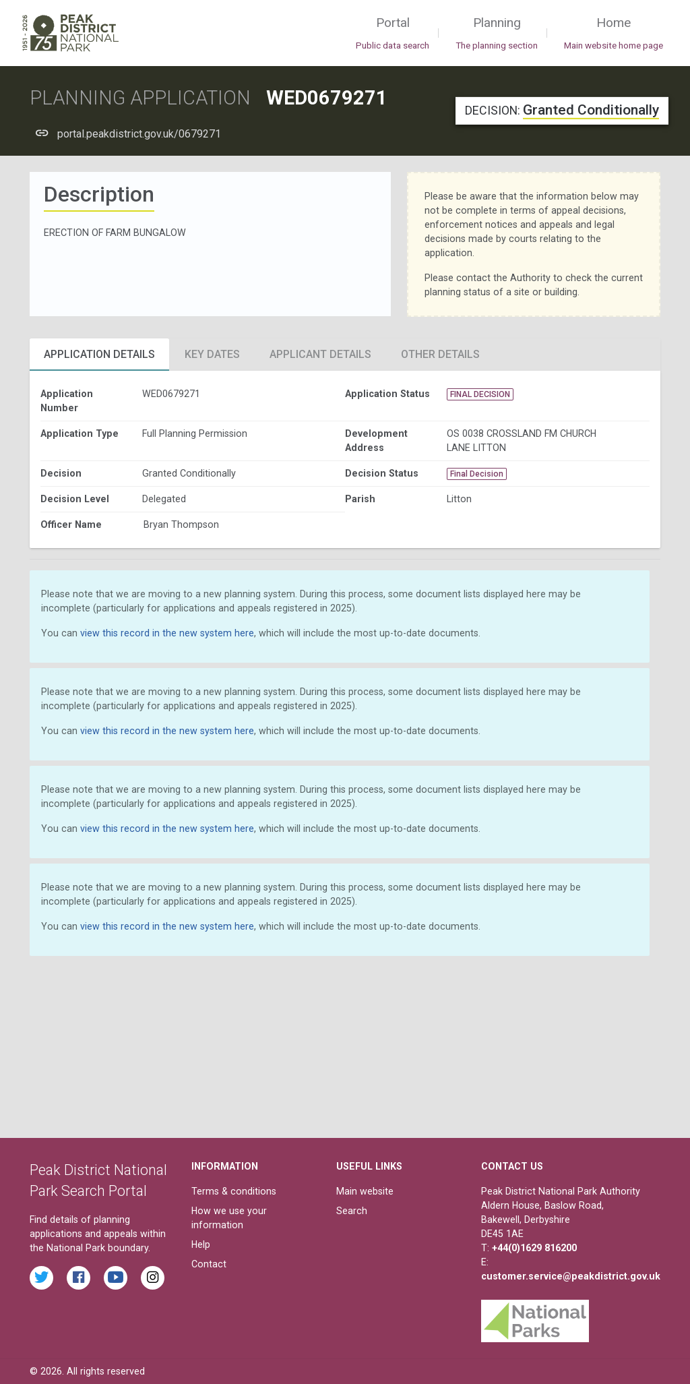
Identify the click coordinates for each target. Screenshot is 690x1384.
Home (613, 34)
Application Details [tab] (99, 354)
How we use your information (229, 1217)
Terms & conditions (233, 1191)
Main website (365, 1191)
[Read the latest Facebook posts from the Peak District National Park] (78, 1278)
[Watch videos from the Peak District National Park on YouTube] (115, 1278)
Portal (392, 34)
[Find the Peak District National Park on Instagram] (152, 1278)
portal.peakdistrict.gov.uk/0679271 (139, 133)
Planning (497, 34)
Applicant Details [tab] (320, 354)
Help (200, 1244)
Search (351, 1210)
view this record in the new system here (167, 633)
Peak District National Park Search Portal (98, 1181)
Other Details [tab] (440, 354)
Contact (208, 1264)
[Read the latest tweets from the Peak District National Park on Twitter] (41, 1278)
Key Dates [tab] (212, 354)
